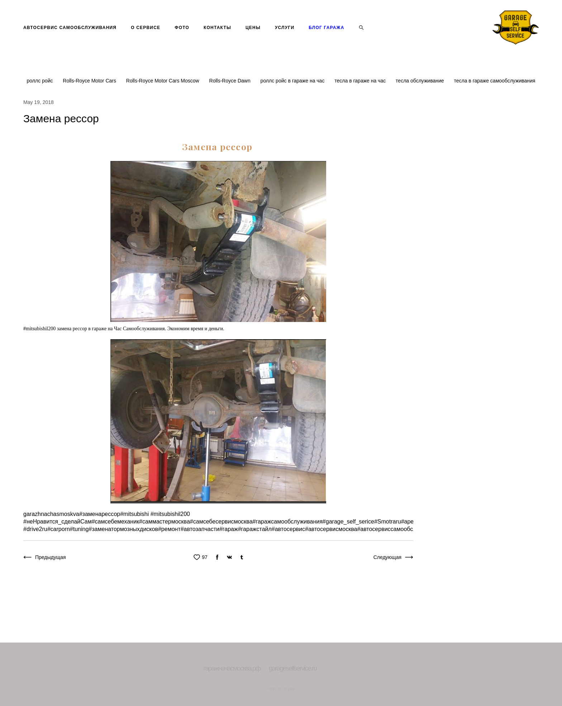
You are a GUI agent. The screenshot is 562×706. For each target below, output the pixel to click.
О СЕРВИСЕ (145, 39)
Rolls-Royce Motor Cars (90, 105)
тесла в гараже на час (360, 105)
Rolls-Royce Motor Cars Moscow (163, 105)
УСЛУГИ (284, 39)
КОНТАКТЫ (217, 39)
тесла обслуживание (420, 105)
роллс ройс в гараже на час (293, 105)
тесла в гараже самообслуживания (494, 105)
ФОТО (182, 39)
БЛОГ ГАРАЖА (326, 39)
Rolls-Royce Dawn (230, 105)
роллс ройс (40, 105)
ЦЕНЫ (253, 39)
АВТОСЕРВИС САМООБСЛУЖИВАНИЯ (69, 39)
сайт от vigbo (281, 689)
